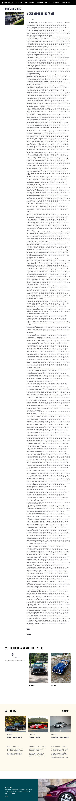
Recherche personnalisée (43, 3)
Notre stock (19, 3)
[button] (49, 629)
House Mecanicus (66, 3)
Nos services (56, 3)
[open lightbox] (14, 18)
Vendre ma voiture (29, 3)
